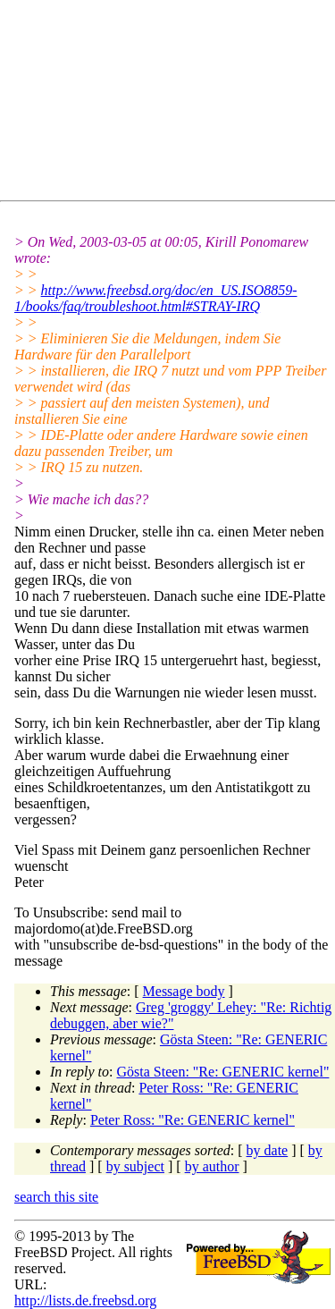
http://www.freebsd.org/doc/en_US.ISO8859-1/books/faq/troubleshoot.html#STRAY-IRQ (155, 298)
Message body (184, 991)
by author (212, 1166)
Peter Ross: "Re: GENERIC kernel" (192, 1119)
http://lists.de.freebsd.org (85, 1300)
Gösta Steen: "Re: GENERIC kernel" (223, 1071)
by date (268, 1150)
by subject (135, 1166)
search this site (56, 1196)
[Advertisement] (174, 103)
